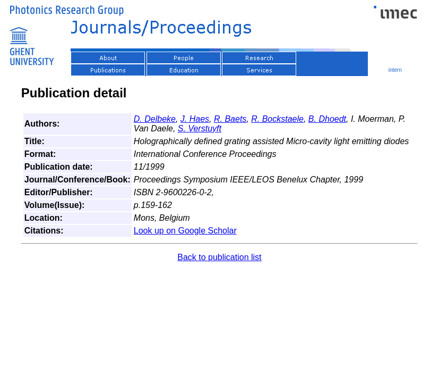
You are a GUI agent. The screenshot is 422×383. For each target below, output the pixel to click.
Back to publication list (219, 257)
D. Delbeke (155, 118)
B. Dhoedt (327, 118)
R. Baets (230, 118)
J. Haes (194, 118)
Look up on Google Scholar (185, 230)
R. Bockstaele (277, 118)
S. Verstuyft (199, 128)
